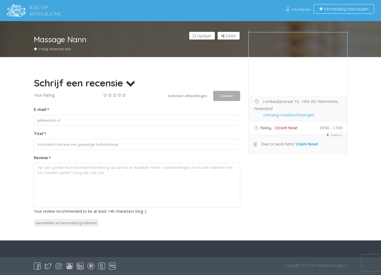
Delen (228, 35)
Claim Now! (307, 144)
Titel (40, 134)
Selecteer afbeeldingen (187, 95)
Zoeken (226, 96)
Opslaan (202, 35)
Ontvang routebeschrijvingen (288, 114)
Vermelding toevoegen (343, 9)
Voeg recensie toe (52, 49)
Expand (334, 135)
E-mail (41, 109)
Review (42, 158)
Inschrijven (301, 9)
